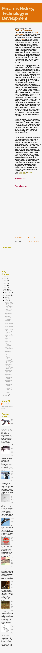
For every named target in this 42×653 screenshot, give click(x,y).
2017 (5, 276)
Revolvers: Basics (7, 321)
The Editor (7, 404)
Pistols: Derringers (12, 521)
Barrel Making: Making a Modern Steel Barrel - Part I (8, 366)
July (6, 299)
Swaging (24, 173)
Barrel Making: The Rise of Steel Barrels (8, 371)
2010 (5, 289)
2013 (5, 283)
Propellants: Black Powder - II (8, 349)
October (7, 294)
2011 (5, 287)
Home (28, 237)
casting (23, 39)
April (6, 395)
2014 (5, 282)
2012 (5, 285)
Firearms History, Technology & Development (18, 13)
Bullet (20, 173)
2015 (5, 280)
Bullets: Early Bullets (7, 339)
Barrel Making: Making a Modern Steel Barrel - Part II (9, 361)
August (7, 297)
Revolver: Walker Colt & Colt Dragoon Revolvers (8, 309)
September (8, 295)
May (6, 394)
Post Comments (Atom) (31, 241)
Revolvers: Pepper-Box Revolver (8, 318)
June (6, 300)
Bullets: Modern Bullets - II (8, 324)
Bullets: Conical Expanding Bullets (8, 331)
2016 (5, 278)
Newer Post (18, 237)
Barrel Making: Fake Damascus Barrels (8, 376)
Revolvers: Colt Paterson (8, 314)
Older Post (37, 237)
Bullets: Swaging (8, 334)
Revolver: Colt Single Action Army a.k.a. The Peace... (8, 304)
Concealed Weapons (12, 584)
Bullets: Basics (8, 341)
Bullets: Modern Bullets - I (8, 327)
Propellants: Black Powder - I (8, 353)
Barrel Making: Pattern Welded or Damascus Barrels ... (8, 382)
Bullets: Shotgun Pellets (8, 336)
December (8, 290)
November (8, 292)
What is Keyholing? (12, 540)
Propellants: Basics (7, 356)
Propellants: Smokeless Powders (8, 344)
